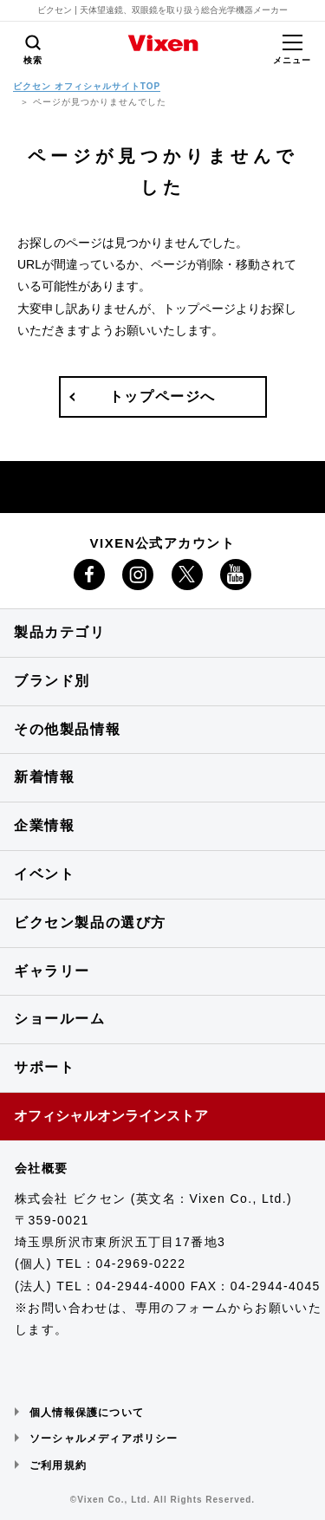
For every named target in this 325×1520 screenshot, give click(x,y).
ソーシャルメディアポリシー (104, 1438)
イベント (44, 874)
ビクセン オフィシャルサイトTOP (86, 86)
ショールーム (60, 1018)
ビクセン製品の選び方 (90, 922)
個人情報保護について (86, 1412)
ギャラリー (52, 971)
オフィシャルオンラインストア (111, 1115)
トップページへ (162, 396)
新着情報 (44, 777)
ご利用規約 (58, 1465)
